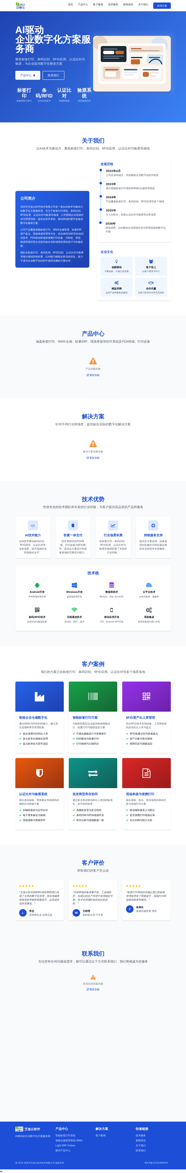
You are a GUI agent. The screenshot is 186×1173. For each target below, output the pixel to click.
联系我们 (53, 75)
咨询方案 (162, 5)
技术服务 (113, 4)
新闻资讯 (128, 4)
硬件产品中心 (63, 1150)
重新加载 (93, 374)
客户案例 (98, 4)
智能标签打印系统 (65, 1135)
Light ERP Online (65, 1145)
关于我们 (143, 4)
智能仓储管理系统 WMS (69, 1140)
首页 (70, 4)
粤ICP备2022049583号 (156, 1162)
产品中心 (83, 4)
